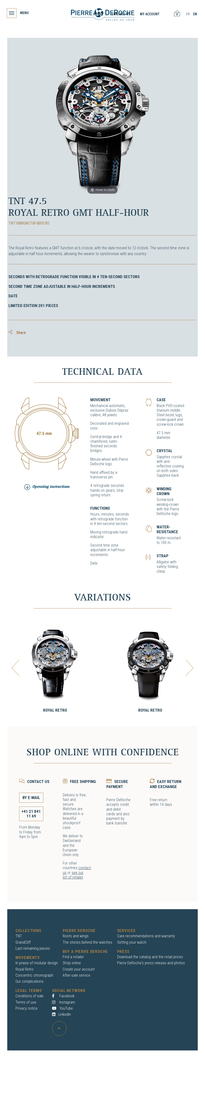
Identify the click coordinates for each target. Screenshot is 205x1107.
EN (195, 14)
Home (97, 14)
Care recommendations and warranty (146, 936)
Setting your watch (131, 942)
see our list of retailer (73, 875)
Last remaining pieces (32, 948)
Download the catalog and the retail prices (150, 957)
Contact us (120, 14)
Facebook (63, 996)
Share (17, 332)
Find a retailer (73, 957)
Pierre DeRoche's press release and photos (151, 963)
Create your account (79, 969)
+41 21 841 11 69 (31, 813)
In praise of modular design (36, 963)
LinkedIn (61, 1014)
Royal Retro (55, 710)
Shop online (72, 963)
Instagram (63, 1002)
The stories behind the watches (87, 942)
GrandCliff (23, 942)
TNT (18, 936)
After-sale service (76, 975)
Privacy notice (26, 1008)
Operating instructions (50, 487)
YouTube (62, 1008)
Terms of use (25, 1002)
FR (187, 14)
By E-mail (31, 797)
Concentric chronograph (34, 975)
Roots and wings (76, 936)
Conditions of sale (29, 996)
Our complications (29, 981)
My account (149, 14)
